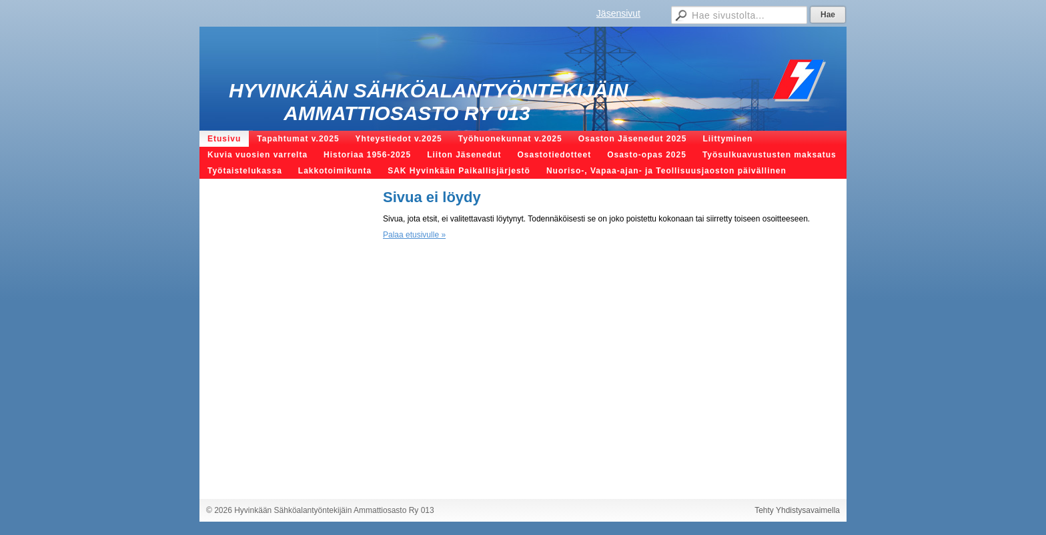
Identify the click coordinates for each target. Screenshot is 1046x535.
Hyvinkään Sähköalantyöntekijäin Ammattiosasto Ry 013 (428, 101)
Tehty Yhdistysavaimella (797, 510)
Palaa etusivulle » (414, 234)
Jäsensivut (618, 13)
